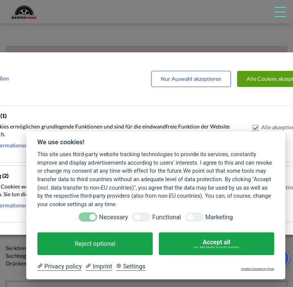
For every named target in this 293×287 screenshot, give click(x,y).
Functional (166, 217)
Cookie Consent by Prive (257, 268)
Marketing (219, 217)
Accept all (216, 244)
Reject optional (94, 243)
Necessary (113, 217)
